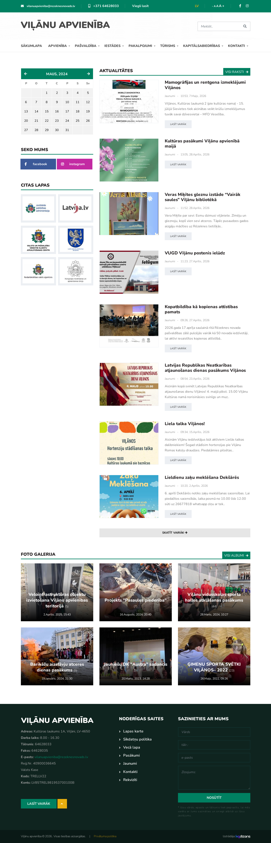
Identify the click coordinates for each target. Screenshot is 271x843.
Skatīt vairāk (174, 533)
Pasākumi (131, 755)
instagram (73, 164)
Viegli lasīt (140, 6)
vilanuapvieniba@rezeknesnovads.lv (48, 6)
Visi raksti (236, 72)
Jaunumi (170, 96)
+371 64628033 (103, 6)
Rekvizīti (130, 779)
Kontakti (237, 46)
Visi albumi (236, 555)
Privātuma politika (105, 836)
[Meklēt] (219, 26)
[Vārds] (214, 732)
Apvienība (58, 46)
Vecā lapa (131, 747)
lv (197, 6)
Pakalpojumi (141, 46)
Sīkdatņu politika (137, 739)
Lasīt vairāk (178, 124)
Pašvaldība (86, 46)
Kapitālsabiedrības (202, 46)
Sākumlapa (31, 46)
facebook (36, 164)
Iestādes (112, 46)
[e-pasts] (214, 757)
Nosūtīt (214, 797)
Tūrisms (168, 46)
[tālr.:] (214, 745)
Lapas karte (133, 731)
